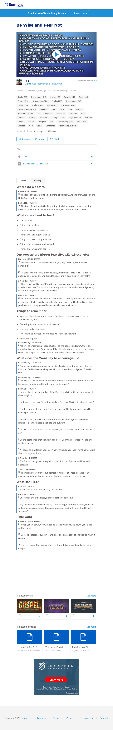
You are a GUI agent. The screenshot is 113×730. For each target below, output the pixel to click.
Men (63, 117)
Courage (21, 126)
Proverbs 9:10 (69, 97)
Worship (32, 117)
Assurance (61, 113)
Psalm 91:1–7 (37, 105)
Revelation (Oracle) (25, 113)
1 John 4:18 (22, 97)
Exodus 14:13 (57, 101)
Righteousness (75, 117)
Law (82, 113)
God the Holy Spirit (65, 121)
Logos (23, 718)
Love (70, 109)
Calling (54, 117)
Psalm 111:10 (23, 101)
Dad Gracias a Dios (81, 647)
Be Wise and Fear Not (36, 163)
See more (91, 595)
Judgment (48, 113)
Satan (39, 126)
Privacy (70, 718)
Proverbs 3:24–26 (68, 105)
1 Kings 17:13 (52, 105)
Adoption (43, 117)
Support (104, 718)
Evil (51, 121)
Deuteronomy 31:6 (38, 97)
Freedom (44, 109)
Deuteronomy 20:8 (73, 101)
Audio (26, 156)
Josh (47, 650)
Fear (53, 109)
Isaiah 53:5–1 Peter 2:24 (27, 109)
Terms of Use (86, 718)
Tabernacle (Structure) (68, 126)
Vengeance (50, 126)
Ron (27, 80)
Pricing (56, 718)
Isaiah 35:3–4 (23, 105)
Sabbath (31, 121)
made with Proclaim (87, 81)
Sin (39, 113)
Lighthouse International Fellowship (43, 83)
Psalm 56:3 (83, 97)
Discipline (42, 121)
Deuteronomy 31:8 (40, 101)
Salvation (73, 113)
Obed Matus (23, 650)
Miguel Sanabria (79, 650)
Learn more (80, 13)
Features (41, 718)
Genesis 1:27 (55, 97)
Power (20, 121)
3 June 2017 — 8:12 (27, 647)
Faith (62, 109)
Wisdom (88, 117)
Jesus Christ (81, 121)
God (31, 126)
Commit (21, 117)
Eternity (79, 109)
